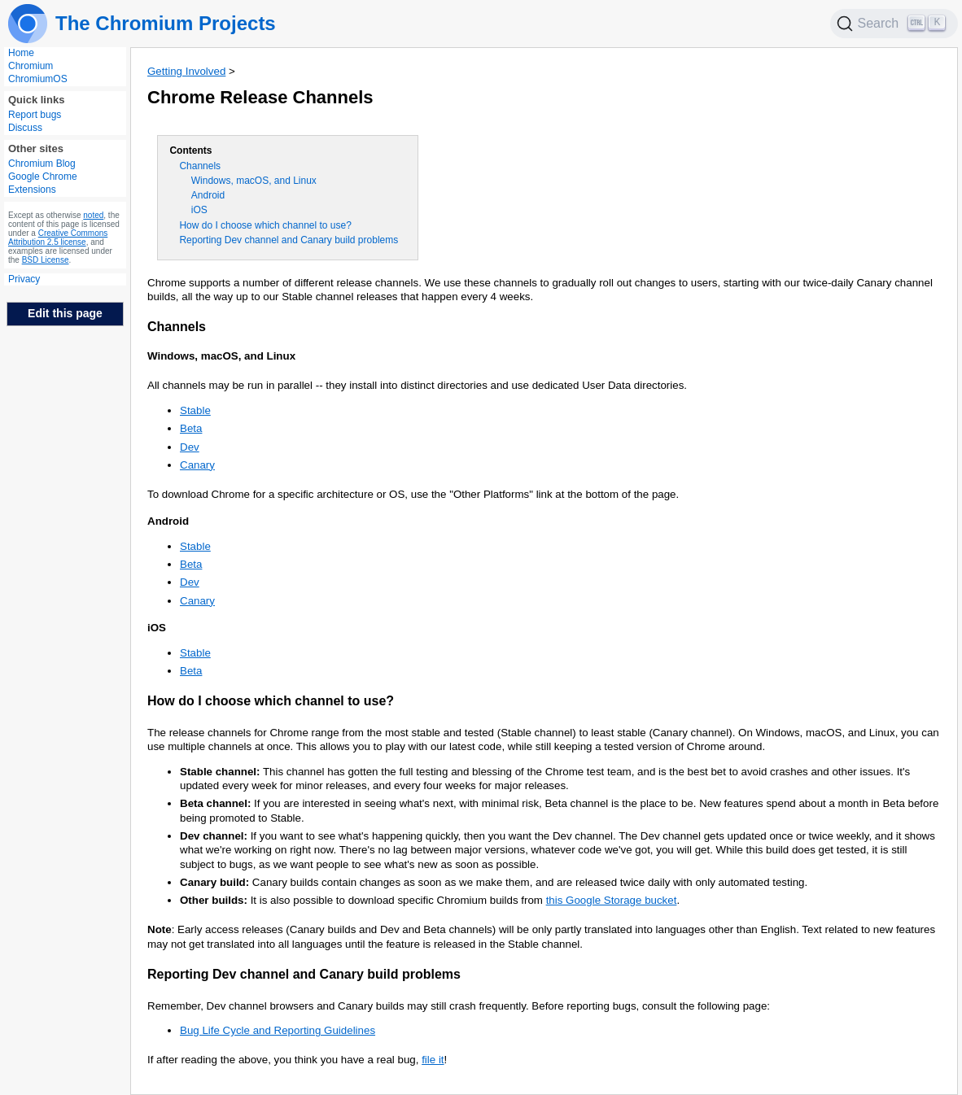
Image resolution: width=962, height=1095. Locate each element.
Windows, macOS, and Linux (254, 180)
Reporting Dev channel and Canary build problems (288, 240)
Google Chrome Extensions (42, 183)
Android (208, 195)
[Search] (894, 23)
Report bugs (34, 114)
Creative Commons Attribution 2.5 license (57, 237)
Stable (195, 410)
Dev (189, 447)
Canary (197, 465)
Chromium (30, 66)
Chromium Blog (42, 163)
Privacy (24, 279)
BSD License (45, 259)
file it (433, 1060)
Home (21, 53)
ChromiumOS (38, 79)
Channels (200, 166)
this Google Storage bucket (611, 900)
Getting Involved (186, 71)
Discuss (25, 127)
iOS (199, 210)
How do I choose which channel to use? (265, 225)
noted (93, 215)
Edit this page (65, 313)
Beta (191, 428)
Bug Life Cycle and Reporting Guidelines (277, 1030)
